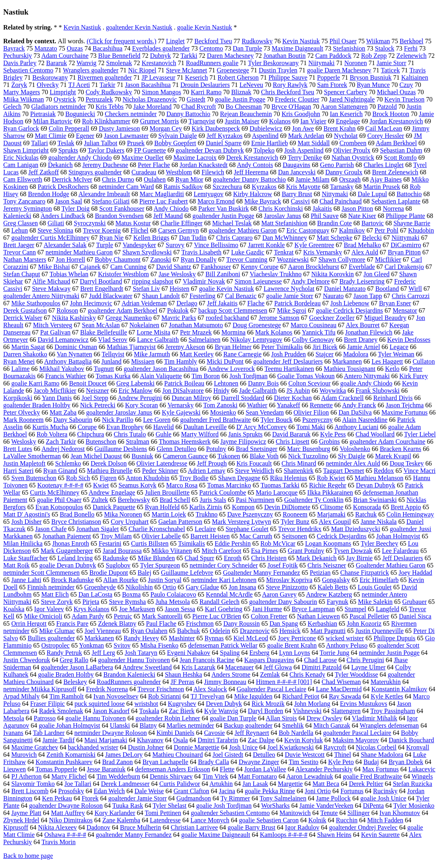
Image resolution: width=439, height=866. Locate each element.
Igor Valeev (49, 609)
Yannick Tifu (318, 332)
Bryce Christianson (76, 521)
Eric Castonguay (307, 230)
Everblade (362, 266)
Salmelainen (205, 339)
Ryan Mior (189, 179)
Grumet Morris (159, 121)
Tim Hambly (180, 361)
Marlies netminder (190, 725)
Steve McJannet (186, 70)
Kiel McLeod (250, 638)
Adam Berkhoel (396, 143)
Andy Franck (359, 405)
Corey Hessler (385, 135)
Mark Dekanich (316, 558)
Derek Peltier (366, 783)
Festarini (110, 543)
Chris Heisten (269, 558)
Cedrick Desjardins (341, 536)
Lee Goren (156, 419)
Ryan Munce (373, 84)
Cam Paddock (333, 55)
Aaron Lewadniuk (309, 776)
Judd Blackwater (110, 295)
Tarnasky (341, 186)
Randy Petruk (64, 652)
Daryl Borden (266, 710)
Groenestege (233, 70)
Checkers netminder (131, 113)
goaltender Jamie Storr (137, 798)
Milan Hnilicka (22, 543)
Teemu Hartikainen (289, 368)
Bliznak (241, 92)
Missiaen (143, 361)
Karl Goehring (223, 609)
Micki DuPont (225, 361)
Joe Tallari (77, 783)
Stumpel (355, 609)
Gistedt (196, 99)
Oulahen (155, 179)
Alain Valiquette (161, 376)
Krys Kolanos (91, 609)
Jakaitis (322, 208)
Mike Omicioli (43, 616)
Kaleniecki (17, 215)
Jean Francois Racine (207, 659)
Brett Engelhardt (101, 288)
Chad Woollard (375, 434)
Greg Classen (20, 223)
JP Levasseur (158, 77)
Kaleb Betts (333, 587)
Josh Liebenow (349, 303)
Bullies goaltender (51, 638)
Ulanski (120, 725)
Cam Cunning (128, 266)
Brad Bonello (77, 514)
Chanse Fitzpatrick (364, 572)
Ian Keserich (346, 113)
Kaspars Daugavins (269, 659)
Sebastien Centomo (28, 70)
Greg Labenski (135, 383)
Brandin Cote (334, 223)
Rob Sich (78, 477)
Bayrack (14, 48)
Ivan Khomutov (399, 812)
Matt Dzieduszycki (355, 528)
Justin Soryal (164, 579)
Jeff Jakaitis (222, 303)
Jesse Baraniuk (106, 769)
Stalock (384, 48)
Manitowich (295, 812)
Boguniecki (80, 113)
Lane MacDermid (338, 689)
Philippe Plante (405, 215)
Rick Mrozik (268, 703)
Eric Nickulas (21, 157)
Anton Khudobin (148, 477)
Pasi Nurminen (255, 499)
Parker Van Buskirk (223, 208)
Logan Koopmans (328, 543)
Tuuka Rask (127, 805)
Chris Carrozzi (411, 295)
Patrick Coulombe (222, 492)
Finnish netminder (51, 587)
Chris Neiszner (326, 565)
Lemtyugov (208, 194)
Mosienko (223, 412)
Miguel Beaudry (385, 317)
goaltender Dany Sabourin (283, 601)
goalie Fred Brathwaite (372, 776)
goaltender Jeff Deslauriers (288, 361)
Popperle (328, 77)
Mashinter (182, 638)
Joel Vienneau (102, 630)
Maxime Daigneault (297, 48)
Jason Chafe (51, 528)
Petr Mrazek (196, 332)
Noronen (355, 62)
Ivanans (13, 732)
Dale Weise (149, 791)
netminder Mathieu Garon (79, 252)
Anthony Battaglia (68, 361)
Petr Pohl (386, 230)
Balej (144, 572)
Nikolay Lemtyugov (256, 339)
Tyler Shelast (170, 805)
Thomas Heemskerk (184, 441)
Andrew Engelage (112, 492)
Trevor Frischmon (160, 689)
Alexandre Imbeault (104, 194)
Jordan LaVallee (265, 769)
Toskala (149, 710)
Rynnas (214, 638)
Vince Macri (419, 470)
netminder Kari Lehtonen (223, 579)
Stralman (137, 441)
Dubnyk (160, 55)
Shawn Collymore (341, 259)
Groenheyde (100, 587)
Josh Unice (243, 747)
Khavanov (150, 740)
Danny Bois (263, 383)
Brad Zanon (117, 761)
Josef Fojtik (282, 565)
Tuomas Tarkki (279, 485)
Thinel (342, 754)
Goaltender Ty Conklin (313, 499)
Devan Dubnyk (375, 485)
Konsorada (367, 507)
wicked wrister (345, 638)
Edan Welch (109, 791)
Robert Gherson (238, 77)
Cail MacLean (383, 128)
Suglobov (118, 565)
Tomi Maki (310, 426)
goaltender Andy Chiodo (80, 157)
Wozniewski (293, 259)
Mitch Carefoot (221, 550)
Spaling (230, 652)
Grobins (329, 441)
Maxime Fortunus (404, 412)
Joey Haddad (415, 572)
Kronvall (417, 747)
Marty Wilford (199, 434)
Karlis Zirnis (205, 507)
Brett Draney (361, 339)
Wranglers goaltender (91, 70)
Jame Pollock (333, 798)
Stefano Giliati (111, 201)
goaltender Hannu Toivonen (134, 659)
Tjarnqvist (202, 121)
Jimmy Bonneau (225, 681)
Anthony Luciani (356, 426)
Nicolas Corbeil (376, 747)
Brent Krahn (339, 128)
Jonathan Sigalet (97, 528)
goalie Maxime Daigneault (215, 834)
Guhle (163, 434)
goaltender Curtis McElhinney (50, 237)
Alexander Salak (65, 244)
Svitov (121, 645)
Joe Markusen (137, 609)
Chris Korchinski (280, 208)
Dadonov (98, 827)
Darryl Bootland (101, 281)
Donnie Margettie (196, 747)
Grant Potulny (306, 550)
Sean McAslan (101, 325)
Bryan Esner (395, 303)
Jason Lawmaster (126, 135)
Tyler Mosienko (414, 805)
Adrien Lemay (206, 470)
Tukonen (228, 456)
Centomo (211, 48)
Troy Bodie (193, 477)
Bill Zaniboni (223, 274)
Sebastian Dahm (401, 150)
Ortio (169, 587)
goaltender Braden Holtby (36, 405)
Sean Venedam (265, 412)
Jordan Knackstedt (204, 164)
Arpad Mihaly (21, 696)
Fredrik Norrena (107, 689)
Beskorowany (50, 77)
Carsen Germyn (178, 230)
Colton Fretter (269, 616)
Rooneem (295, 514)
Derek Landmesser (125, 783)
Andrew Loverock (231, 368)
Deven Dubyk (224, 703)
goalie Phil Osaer (59, 499)
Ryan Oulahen (148, 630)
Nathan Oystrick (353, 157)
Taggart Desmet (343, 470)
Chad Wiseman (341, 681)
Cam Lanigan (20, 164)
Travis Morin (59, 841)
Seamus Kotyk (138, 485)
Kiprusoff (15, 827)
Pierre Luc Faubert (163, 201)
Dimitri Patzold (322, 667)
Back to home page (28, 855)
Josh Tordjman (248, 376)
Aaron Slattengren (344, 106)
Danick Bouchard (411, 740)
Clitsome (331, 507)
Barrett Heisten (210, 536)
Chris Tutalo (130, 434)
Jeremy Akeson (185, 346)
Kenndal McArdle (229, 594)
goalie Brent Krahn (292, 645)
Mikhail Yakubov (61, 368)
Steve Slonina (55, 230)
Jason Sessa (180, 609)
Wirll (415, 288)
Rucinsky (385, 791)
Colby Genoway (313, 339)
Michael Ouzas (396, 92)
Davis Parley (19, 62)
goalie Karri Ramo (35, 383)
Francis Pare (72, 623)
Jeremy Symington (27, 208)
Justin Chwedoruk (26, 659)
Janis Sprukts (245, 434)
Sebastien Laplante (396, 201)
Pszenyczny (317, 419)
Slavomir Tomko (33, 783)
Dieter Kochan (293, 397)
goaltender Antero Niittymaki (41, 295)
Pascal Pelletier (369, 616)
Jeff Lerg (103, 652)
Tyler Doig (75, 208)
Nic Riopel (142, 70)
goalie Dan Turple (233, 718)
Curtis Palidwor (179, 783)
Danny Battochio (188, 113)
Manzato (45, 48)
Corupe (87, 426)
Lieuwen (14, 769)
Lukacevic (421, 769)
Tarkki (189, 55)
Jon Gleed (376, 274)
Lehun (19, 230)
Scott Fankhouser (122, 208)
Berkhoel (412, 41)
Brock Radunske (72, 579)
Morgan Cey (165, 128)
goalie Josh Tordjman (224, 805)
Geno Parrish (337, 164)
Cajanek (90, 266)
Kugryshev (182, 703)
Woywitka (332, 390)
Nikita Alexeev (57, 827)
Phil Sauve (324, 215)
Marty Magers (21, 92)
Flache (256, 303)
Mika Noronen (123, 514)
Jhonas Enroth (70, 543)
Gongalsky (336, 579)
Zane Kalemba (121, 820)
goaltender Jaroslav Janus (119, 412)
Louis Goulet (375, 587)
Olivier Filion (311, 412)
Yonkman (91, 645)
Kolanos (279, 121)
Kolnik (317, 820)
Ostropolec (55, 645)
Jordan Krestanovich (396, 121)
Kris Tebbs (110, 106)
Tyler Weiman (396, 354)
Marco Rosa (181, 485)
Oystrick (65, 99)
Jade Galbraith (258, 390)
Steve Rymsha (127, 601)
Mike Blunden (156, 558)
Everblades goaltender (161, 48)
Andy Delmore (310, 281)
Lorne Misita (153, 332)
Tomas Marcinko (229, 485)
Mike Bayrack (262, 201)
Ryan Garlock (21, 128)
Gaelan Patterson (180, 521)
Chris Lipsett (292, 441)
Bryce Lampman (313, 609)
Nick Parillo (117, 419)
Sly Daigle (351, 456)
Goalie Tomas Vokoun (305, 376)
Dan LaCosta (95, 594)
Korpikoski (17, 397)
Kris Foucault (254, 463)
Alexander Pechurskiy (324, 769)
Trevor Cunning (246, 259)
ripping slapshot (152, 281)
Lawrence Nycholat (289, 288)
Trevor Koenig (102, 230)
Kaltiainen (414, 77)
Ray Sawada (345, 696)
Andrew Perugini (140, 397)
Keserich (196, 77)
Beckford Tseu (213, 41)
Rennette (321, 405)
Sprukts (68, 150)
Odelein (220, 630)
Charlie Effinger (181, 223)
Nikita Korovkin (332, 274)
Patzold (387, 106)
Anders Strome (230, 674)
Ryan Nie (111, 237)
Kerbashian (322, 623)
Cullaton (424, 361)
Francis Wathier (65, 376)
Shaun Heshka (183, 674)
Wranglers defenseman (389, 725)
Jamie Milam (313, 179)
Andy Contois (255, 164)
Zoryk (19, 84)
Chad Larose (320, 659)
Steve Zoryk (57, 601)
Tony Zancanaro (24, 201)
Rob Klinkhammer (106, 121)
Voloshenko (355, 448)
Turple (104, 244)
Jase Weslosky (177, 274)
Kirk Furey (413, 376)
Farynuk (337, 601)
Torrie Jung (334, 652)
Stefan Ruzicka (412, 783)
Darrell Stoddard (242, 397)
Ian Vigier (313, 121)
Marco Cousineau (313, 325)
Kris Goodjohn (300, 113)
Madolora (355, 354)
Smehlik (293, 725)
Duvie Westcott (304, 754)
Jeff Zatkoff (43, 172)
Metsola (13, 718)
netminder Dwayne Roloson (110, 732)
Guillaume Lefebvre (187, 572)
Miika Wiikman (23, 99)
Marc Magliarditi (162, 194)
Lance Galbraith (158, 339)
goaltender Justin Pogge (223, 215)
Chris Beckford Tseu (287, 92)
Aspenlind (265, 135)
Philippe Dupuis (395, 638)
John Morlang (312, 703)
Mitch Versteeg (52, 325)
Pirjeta (90, 601)
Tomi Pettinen (163, 812)
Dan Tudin (192, 237)
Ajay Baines (386, 179)
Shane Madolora (382, 754)
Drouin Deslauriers (205, 84)
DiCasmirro (406, 244)
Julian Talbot (101, 143)
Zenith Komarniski (70, 754)
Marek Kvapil (393, 456)
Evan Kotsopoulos (59, 507)
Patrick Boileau (184, 383)
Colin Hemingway (410, 514)
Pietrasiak (43, 113)
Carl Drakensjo (404, 266)
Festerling (202, 295)
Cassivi (300, 201)
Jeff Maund (168, 215)
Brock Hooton (390, 113)
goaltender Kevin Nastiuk (139, 27)
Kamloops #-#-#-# (283, 834)
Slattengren (346, 710)
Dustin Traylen (278, 70)
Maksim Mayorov (355, 740)
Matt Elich (55, 594)
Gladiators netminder (58, 106)
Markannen (347, 361)
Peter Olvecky (21, 412)
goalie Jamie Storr (289, 295)
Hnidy (221, 390)
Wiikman (378, 41)
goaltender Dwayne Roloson (66, 805)
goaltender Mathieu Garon (242, 230)
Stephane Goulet (247, 528)
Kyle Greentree (314, 244)
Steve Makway (51, 288)
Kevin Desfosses (409, 339)
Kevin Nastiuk (82, 27)
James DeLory (124, 754)
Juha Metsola (172, 601)
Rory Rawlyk (290, 84)
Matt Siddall (314, 143)
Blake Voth (264, 456)
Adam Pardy (87, 616)
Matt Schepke (334, 237)
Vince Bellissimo (216, 244)
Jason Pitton (357, 208)
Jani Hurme (267, 609)
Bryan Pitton (404, 252)
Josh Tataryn (141, 652)
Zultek (99, 499)
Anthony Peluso (347, 645)
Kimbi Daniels (175, 732)
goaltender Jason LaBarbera (77, 667)
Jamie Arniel (363, 346)
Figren (108, 477)
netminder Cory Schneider (223, 565)
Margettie (290, 783)
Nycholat (346, 135)
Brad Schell (175, 499)
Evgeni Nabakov (188, 652)
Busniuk (142, 456)
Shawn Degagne (239, 477)
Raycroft (334, 747)
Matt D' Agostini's (26, 514)
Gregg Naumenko (128, 317)
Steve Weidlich (254, 470)
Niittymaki (405, 237)
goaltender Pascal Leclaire (357, 732)
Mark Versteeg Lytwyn (241, 521)
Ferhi (411, 48)
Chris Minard (298, 463)
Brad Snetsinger (256, 448)
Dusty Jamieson (119, 128)
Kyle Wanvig (221, 710)
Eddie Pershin (232, 543)
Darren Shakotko (25, 354)
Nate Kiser (362, 215)
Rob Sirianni (164, 696)
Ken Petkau (57, 798)
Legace (399, 346)
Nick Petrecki (98, 405)
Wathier (257, 405)
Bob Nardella (296, 732)
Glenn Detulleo (176, 448)
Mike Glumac (57, 630)
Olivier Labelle (161, 536)
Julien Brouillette (167, 492)
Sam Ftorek (332, 84)
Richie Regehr (327, 485)
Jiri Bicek (325, 346)
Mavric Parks (179, 317)
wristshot (146, 703)
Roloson (67, 310)
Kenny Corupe (260, 266)
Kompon (243, 507)
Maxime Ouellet (143, 157)
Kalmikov (352, 230)
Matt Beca (326, 783)
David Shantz (173, 266)
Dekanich (60, 164)
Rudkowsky (257, 41)
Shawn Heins (334, 834)
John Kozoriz (364, 623)
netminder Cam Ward (126, 186)
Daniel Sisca (415, 616)
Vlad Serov (112, 339)
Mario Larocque (277, 492)
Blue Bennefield (119, 55)
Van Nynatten (74, 354)
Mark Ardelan (306, 135)
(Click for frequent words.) (121, 41)
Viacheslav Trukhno (275, 274)
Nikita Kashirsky (74, 317)
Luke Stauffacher (25, 558)
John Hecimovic (91, 303)
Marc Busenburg (308, 448)
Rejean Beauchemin (246, 113)
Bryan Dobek (406, 761)
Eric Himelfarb (379, 579)
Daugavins (296, 164)
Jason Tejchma (405, 405)
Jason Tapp (367, 295)
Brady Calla (213, 761)
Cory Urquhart (130, 521)
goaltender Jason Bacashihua (161, 368)
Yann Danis (56, 397)
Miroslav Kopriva (289, 579)
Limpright (63, 92)
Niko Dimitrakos (70, 820)
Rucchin (346, 820)
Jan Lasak (255, 783)
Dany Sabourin (72, 419)
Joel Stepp (95, 397)
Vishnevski (307, 710)
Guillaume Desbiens (121, 448)
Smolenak (119, 62)
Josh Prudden (288, 354)
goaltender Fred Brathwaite (215, 419)
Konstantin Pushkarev (64, 761)
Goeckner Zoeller (331, 317)
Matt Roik (16, 565)
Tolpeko (263, 150)
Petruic (123, 616)
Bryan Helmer (233, 346)
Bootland (387, 288)
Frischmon (200, 623)
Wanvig (86, 62)
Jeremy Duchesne (105, 164)
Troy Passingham (392, 710)
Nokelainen (145, 325)
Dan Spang (283, 623)
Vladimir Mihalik (374, 718)
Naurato (333, 295)
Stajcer (324, 354)
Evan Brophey (125, 426)
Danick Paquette (113, 507)
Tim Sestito (304, 761)
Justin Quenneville (379, 630)
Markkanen (99, 638)
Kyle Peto (341, 761)
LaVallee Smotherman (32, 456)
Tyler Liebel (420, 434)
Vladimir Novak (204, 281)
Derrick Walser (22, 317)
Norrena (393, 208)
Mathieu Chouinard (177, 754)
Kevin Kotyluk (303, 740)
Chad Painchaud (340, 201)
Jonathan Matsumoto (196, 325)
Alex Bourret (363, 325)
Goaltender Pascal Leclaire (271, 689)
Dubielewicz (266, 128)
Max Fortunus (380, 769)
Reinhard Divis (392, 397)
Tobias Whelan (69, 274)
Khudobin (421, 230)
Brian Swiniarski (375, 499)
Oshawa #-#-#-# (65, 834)
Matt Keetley (197, 354)
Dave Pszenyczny (250, 514)
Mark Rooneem (23, 419)
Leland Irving (75, 558)
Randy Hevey (141, 638)
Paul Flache (161, 623)
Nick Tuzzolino (308, 456)
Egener (85, 135)
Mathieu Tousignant (350, 368)
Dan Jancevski (297, 172)
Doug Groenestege (257, 325)
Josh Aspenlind (303, 150)
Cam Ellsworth (22, 179)
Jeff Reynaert (252, 732)
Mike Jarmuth (152, 354)
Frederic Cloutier (297, 99)
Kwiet (101, 485)
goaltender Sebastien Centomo (230, 812)
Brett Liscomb (29, 791)
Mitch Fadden (385, 820)
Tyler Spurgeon (160, 565)
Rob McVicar (278, 543)
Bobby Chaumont (118, 259)
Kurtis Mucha (50, 426)
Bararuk (56, 62)
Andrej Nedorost (63, 448)
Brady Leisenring (362, 281)
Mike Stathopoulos (35, 303)
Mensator (405, 310)
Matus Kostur (133, 223)
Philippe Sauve (288, 77)
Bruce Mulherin (140, 827)
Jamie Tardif (58, 740)
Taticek (390, 70)
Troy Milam (116, 536)
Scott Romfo (400, 157)
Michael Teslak (232, 223)
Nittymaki (335, 194)
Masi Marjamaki (105, 740)
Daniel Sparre (224, 143)
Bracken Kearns (400, 448)
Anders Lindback (62, 215)
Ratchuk (366, 514)
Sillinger (358, 812)
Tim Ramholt (66, 696)
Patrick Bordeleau (297, 303)
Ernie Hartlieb (269, 143)
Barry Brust (297, 194)
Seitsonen (294, 536)
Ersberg (259, 652)
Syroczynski (90, 223)
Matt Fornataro (257, 776)
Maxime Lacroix (194, 157)
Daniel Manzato (345, 288)
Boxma (131, 594)
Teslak (65, 143)
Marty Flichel (69, 776)
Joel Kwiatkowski (290, 747)
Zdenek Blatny (117, 623)
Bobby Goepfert (175, 143)
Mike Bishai (54, 266)
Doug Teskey (407, 463)
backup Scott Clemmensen (232, 310)
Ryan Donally (199, 259)
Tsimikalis (191, 543)
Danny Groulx (343, 172)
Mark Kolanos (273, 332)
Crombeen (353, 143)
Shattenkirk (299, 470)
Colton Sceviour (309, 383)
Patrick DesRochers (63, 186)
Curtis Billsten (149, 543)
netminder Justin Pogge (389, 652)
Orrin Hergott (28, 623)
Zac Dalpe (261, 740)
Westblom (179, 172)
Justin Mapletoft (24, 463)
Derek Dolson (108, 463)
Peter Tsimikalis (282, 346)
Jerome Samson (278, 317)
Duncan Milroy (191, 397)
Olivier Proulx (351, 150)
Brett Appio (406, 507)
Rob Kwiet (331, 477)
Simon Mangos (161, 92)
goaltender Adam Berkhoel (122, 310)
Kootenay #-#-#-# (60, 485)
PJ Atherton (26, 776)
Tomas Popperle (56, 769)
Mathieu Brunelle (109, 470)
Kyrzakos (264, 186)
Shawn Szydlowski (147, 252)
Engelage (348, 121)
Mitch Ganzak (331, 725)
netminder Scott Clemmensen (41, 572)
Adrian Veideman (144, 303)
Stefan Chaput (21, 274)
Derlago (186, 303)
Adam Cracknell (342, 397)
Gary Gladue (202, 587)
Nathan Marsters (24, 259)
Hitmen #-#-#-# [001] (284, 681)
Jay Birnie (359, 558)
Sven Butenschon (34, 477)
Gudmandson (193, 798)
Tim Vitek (215, 776)
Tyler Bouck (276, 419)
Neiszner (97, 390)
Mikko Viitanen (171, 550)
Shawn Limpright (25, 150)
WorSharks (275, 805)
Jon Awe (303, 128)
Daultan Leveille (205, 426)
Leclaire (205, 528)
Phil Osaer (343, 41)
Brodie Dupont (108, 572)
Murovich (24, 754)
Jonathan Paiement (66, 536)
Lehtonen (226, 383)
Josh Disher (26, 521)
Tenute (329, 812)
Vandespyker (139, 244)
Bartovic (372, 223)
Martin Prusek (381, 186)
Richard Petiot (300, 696)
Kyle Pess (333, 434)
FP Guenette (150, 150)
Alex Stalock (210, 689)
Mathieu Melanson (379, 477)
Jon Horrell (70, 259)
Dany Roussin (241, 623)
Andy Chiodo (171, 208)
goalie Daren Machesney (339, 70)
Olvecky (48, 84)
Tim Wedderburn (118, 776)
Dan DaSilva (355, 412)
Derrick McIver (72, 179)
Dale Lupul (372, 194)
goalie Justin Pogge (240, 99)
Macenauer (239, 667)
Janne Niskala (379, 521)
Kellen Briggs (151, 237)
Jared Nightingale (351, 99)
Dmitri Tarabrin (217, 740)
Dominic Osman (76, 346)
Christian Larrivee (194, 827)
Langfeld (387, 609)
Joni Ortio (318, 791)
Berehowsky (134, 499)
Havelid (163, 426)
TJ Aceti (79, 84)
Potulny (216, 448)
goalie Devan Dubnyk (67, 565)
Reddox (384, 470)
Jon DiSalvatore (183, 390)
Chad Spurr (199, 558)
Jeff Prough (212, 463)
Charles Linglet (383, 164)
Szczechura (227, 186)
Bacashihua (107, 48)
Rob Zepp (374, 55)
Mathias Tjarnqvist (131, 346)
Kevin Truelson (404, 99)
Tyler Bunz (295, 521)
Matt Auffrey (68, 812)
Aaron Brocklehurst (313, 266)
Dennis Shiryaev (171, 776)
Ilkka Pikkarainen (330, 492)
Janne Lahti (26, 579)
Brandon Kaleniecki (129, 674)
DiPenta (373, 805)
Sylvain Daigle (177, 135)
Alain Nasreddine (364, 419)
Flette (227, 769)
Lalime (20, 368)
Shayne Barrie (411, 223)
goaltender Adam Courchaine (388, 441)
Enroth (233, 558)
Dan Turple (247, 48)
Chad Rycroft (198, 106)
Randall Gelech (219, 601)
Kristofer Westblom (123, 274)
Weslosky (23, 441)
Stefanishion (349, 48)
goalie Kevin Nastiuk (204, 27)
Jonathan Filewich (369, 332)
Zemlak (270, 674)
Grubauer (414, 601)
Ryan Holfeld (162, 507)
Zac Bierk (182, 710)
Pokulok (178, 310)
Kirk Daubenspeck (216, 128)
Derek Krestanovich (252, 157)
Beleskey (75, 681)
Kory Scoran (141, 405)
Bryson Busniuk (371, 77)
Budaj (371, 761)
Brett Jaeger (18, 244)
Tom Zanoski (220, 405)
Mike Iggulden (253, 696)
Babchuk (188, 630)
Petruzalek (99, 99)
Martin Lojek (169, 514)
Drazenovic (255, 630)
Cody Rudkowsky (109, 92)
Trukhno (206, 514)
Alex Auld (364, 252)
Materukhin (386, 681)
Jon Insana (242, 587)
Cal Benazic (240, 295)
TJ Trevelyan (208, 696)
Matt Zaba (63, 412)
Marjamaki (331, 514)
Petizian (320, 572)
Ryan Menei (19, 361)
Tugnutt (104, 368)
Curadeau (144, 172)
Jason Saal (68, 201)
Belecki (372, 237)
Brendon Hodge (48, 194)
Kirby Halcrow (252, 194)
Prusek (136, 143)
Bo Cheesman (244, 106)
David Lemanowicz (63, 339)
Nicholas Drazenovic (149, 99)
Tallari (39, 143)
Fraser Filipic (47, 703)
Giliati (56, 223)
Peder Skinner (160, 470)
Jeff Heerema (251, 172)
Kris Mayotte (303, 186)
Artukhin (221, 783)
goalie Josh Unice (383, 798)
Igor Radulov (302, 827)
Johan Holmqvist (398, 536)
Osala (180, 740)
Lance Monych (209, 820)
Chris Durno (118, 179)
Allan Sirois (281, 718)
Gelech (12, 106)
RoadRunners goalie (212, 62)
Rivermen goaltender (105, 77)
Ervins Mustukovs (363, 703)
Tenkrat (284, 252)
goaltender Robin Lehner (167, 718)
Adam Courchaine (64, 55)
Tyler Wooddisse (356, 674)
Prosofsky (71, 791)
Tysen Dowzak (353, 550)
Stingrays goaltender (95, 172)
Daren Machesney (230, 55)
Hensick (289, 630)
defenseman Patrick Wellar (223, 645)
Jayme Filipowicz (243, 441)
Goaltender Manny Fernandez (261, 572)
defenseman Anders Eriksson (172, 769)
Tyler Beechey (379, 543)
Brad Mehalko (362, 244)
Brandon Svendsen (119, 215)
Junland (111, 361)
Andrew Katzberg (329, 594)
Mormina (233, 332)
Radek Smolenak (61, 710)
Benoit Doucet (88, 383)
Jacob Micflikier (55, 390)
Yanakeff (288, 405)
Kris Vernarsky (322, 252)
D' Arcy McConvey (261, 426)
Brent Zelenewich (395, 172)
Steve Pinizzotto (287, 587)
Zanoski (160, 259)
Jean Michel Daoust (96, 456)
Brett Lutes (17, 448)
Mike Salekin (375, 601)
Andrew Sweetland (147, 667)
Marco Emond (216, 201)
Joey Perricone (297, 638)
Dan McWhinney (285, 237)
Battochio (409, 194)
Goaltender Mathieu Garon (390, 565)
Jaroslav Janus (282, 215)
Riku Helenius (288, 477)
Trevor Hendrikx (299, 528)
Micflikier (388, 259)
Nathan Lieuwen (318, 616)
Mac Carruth (255, 536)
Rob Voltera (52, 434)
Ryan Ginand (60, 470)
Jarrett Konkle (266, 244)
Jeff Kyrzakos (225, 135)
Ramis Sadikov (183, 186)
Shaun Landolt (161, 295)
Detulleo (264, 754)
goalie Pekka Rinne (270, 791)
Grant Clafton (191, 791)
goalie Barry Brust (251, 827)
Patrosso (45, 718)
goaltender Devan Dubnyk (210, 150)
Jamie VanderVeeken (326, 805)
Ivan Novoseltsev (116, 696)
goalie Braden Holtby (66, 674)
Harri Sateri (18, 470)
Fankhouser (216, 266)
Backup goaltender (248, 725)
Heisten (179, 288)
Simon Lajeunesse (258, 281)
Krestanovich (159, 62)
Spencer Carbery (345, 92)
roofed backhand (227, 317)
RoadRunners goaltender (129, 681)
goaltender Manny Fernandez (133, 834)
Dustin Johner (146, 747)
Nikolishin (139, 587)
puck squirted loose (99, 703)
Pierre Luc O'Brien (216, 616)
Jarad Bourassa (122, 550)
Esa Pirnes (264, 550)
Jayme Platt (26, 812)
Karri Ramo (206, 92)
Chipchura (90, 434)
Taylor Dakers (106, 150)
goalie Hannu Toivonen (95, 718)
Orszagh (350, 179)
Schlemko (68, 463)
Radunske (115, 558)
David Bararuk (291, 434)
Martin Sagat (28, 346)
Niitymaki (322, 62)
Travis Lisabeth (201, 252)
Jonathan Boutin (284, 55)
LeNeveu (251, 84)
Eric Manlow (136, 390)
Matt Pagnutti (328, 630)
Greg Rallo (74, 659)
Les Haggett (387, 361)
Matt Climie (50, 135)
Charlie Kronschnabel (156, 528)
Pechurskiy (17, 55)
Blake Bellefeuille (103, 332)
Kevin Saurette (380, 834)
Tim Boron (205, 376)
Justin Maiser (242, 121)
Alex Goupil (335, 521)
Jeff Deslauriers (402, 558)
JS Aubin (298, 390)
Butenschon (101, 441)
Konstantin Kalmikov (399, 689)
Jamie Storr (391, 62)
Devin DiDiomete (287, 507)
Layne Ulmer (368, 667)
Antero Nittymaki (367, 376)
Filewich (213, 172)
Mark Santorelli (162, 616)
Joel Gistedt (227, 754)
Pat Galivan (55, 332)
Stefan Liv (146, 288)
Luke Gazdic (247, 252)
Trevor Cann (19, 252)
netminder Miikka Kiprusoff (39, 689)
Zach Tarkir (61, 441)
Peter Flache (154, 164)
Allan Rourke (121, 579)
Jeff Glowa (277, 667)
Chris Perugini (365, 659)
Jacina (227, 791)
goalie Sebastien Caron (269, 820)
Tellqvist (113, 354)
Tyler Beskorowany (273, 62)
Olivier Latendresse (162, 463)
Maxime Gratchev (34, 747)
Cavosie (214, 732)
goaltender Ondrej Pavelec (363, 827)
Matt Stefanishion (284, 223)
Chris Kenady (307, 674)
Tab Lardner (48, 732)
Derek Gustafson (25, 310)
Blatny (148, 725)
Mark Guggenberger (66, 550)
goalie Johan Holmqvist (69, 725)
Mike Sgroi (291, 310)
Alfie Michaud (51, 281)
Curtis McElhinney (54, 492)
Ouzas (75, 48)
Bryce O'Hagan (291, 106)
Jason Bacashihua (147, 84)
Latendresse (165, 820)
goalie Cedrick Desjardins (349, 310)
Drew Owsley (324, 718)
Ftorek (90, 798)
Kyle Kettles (387, 696)
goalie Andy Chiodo (366, 383)
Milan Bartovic (52, 121)
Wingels (422, 776)
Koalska (13, 609)
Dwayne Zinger (259, 761)
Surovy (175, 244)
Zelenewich (412, 55)
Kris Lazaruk (198, 667)
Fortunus (351, 791)
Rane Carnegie (242, 354)
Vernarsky (181, 405)
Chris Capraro (234, 237)
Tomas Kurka (113, 376)
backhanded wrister (93, 747)
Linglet (175, 41)
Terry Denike (305, 157)
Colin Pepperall (69, 128)
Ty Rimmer (235, 798)
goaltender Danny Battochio (249, 179)
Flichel (139, 230)
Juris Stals (213, 499)
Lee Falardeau (400, 550)
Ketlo (392, 368)
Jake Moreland (152, 106)
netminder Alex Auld (353, 463)
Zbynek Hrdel (21, 820)
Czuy (406, 84)
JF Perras (182, 681)
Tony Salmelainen (283, 798)
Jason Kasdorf (111, 710)
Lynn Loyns (294, 652)
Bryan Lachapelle (165, 761)
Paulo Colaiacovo (173, 594)
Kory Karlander (115, 812)
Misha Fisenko (159, 645)
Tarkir (108, 84)
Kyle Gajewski (181, 412)
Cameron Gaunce (185, 456)
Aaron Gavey (279, 594)
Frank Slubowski (378, 390)
